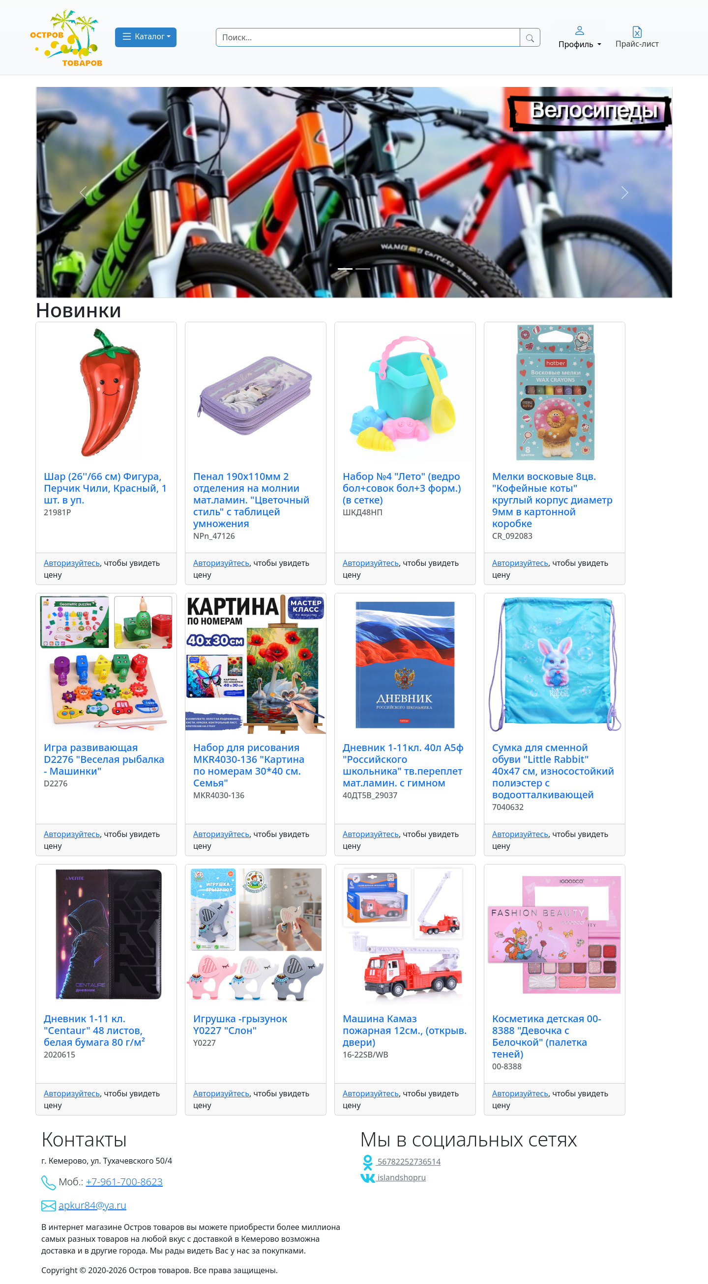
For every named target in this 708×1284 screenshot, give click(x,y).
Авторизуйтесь (72, 563)
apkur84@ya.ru (92, 1205)
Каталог (143, 36)
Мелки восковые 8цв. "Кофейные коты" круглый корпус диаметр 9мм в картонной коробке (552, 500)
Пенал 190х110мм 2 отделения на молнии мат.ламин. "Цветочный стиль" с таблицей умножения (251, 500)
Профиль (577, 37)
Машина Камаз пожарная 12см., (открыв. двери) (405, 1030)
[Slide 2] (362, 269)
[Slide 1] (345, 269)
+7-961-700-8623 (124, 1181)
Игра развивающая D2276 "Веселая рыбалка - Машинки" (104, 759)
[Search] (368, 37)
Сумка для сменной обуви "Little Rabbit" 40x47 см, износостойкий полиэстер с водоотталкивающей (553, 771)
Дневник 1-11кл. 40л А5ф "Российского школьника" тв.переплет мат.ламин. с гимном (403, 765)
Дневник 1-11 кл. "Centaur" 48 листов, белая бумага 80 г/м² (94, 1030)
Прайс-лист (637, 37)
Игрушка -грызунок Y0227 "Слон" (240, 1024)
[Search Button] (530, 37)
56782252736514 (400, 1161)
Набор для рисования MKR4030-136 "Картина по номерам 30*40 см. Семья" (248, 765)
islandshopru (393, 1177)
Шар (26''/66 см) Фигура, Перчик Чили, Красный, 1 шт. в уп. (105, 488)
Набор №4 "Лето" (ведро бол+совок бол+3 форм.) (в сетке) (402, 488)
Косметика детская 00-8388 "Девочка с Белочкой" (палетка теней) (546, 1036)
